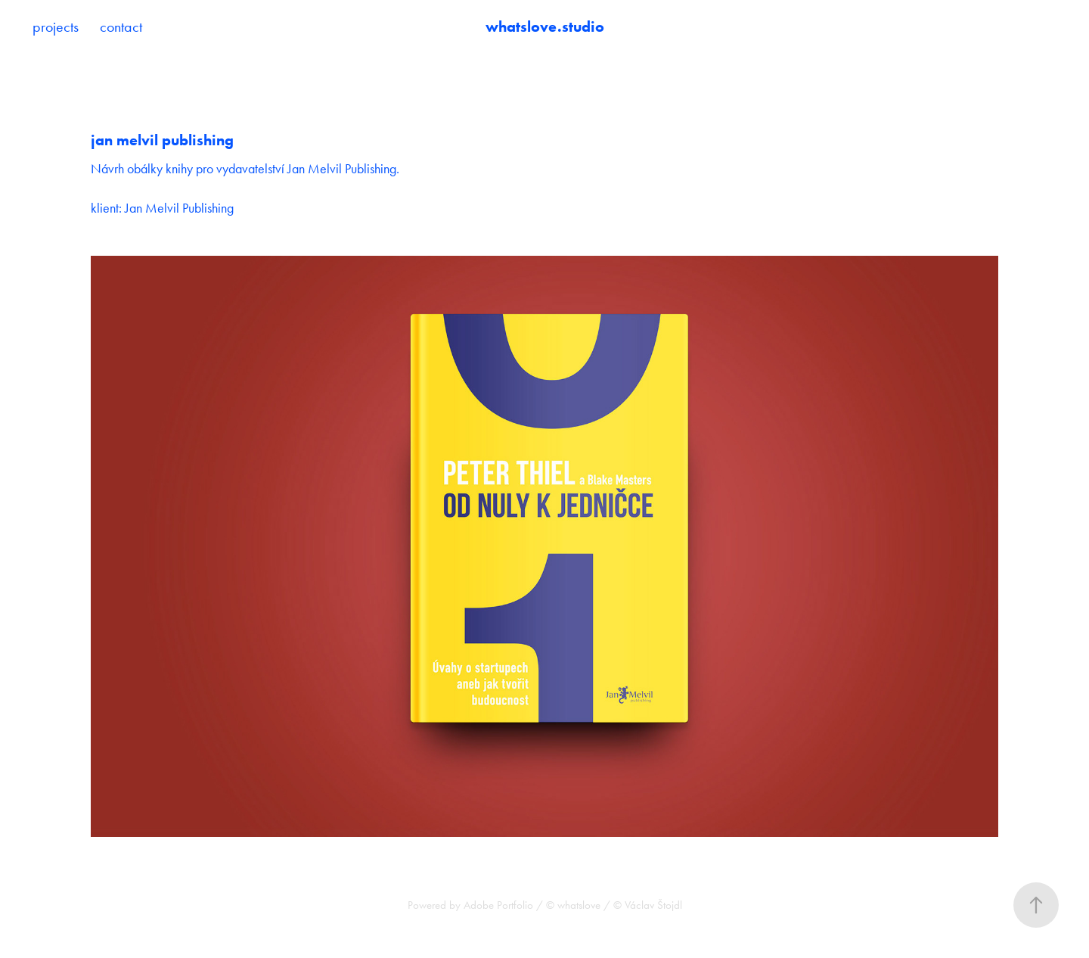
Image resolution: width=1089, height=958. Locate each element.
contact (121, 26)
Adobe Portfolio (498, 905)
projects (56, 26)
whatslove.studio (545, 26)
